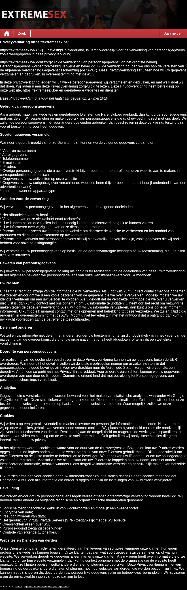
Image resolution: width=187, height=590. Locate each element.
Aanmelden (173, 33)
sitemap (18, 587)
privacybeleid (53, 587)
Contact (64, 587)
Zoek (22, 33)
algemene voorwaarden (35, 587)
